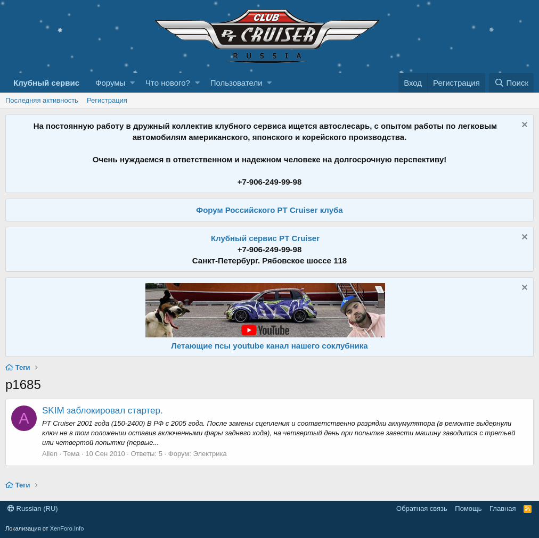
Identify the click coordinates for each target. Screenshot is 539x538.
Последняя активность (41, 100)
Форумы (110, 82)
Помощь (468, 508)
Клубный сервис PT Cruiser (265, 238)
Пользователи (236, 82)
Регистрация (107, 100)
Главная (502, 508)
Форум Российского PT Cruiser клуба (269, 209)
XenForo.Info (67, 528)
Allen (50, 454)
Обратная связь (421, 508)
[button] (132, 83)
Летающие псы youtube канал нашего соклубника (269, 345)
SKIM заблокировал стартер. (102, 410)
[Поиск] (511, 83)
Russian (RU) (32, 508)
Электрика (209, 454)
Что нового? (167, 82)
